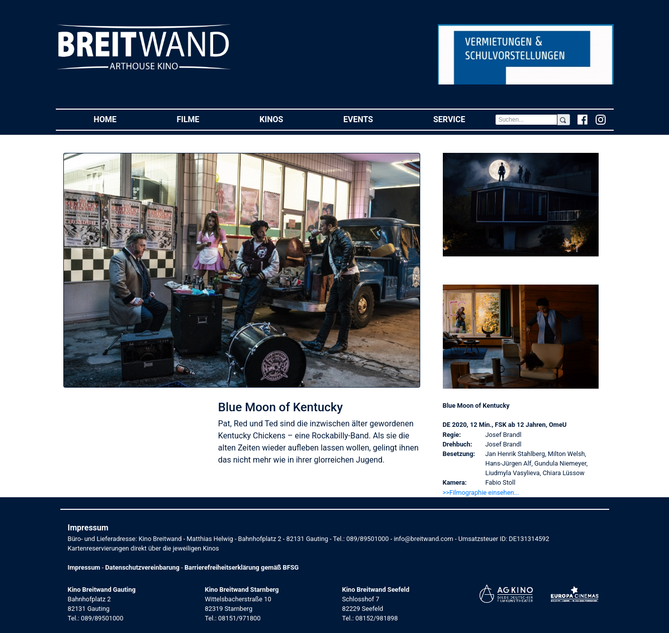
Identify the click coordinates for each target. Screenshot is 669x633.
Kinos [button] (286, 119)
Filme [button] (202, 119)
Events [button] (373, 119)
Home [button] (119, 119)
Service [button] (464, 119)
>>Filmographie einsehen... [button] (481, 492)
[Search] (526, 119)
